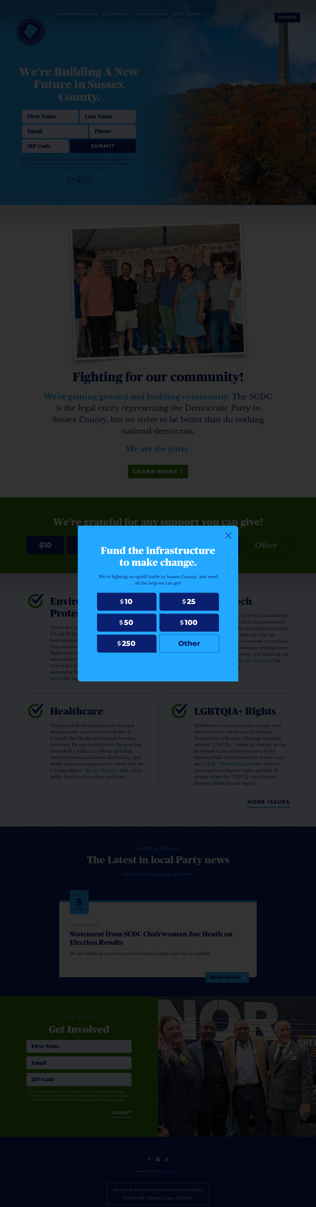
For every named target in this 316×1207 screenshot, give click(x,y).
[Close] (228, 535)
